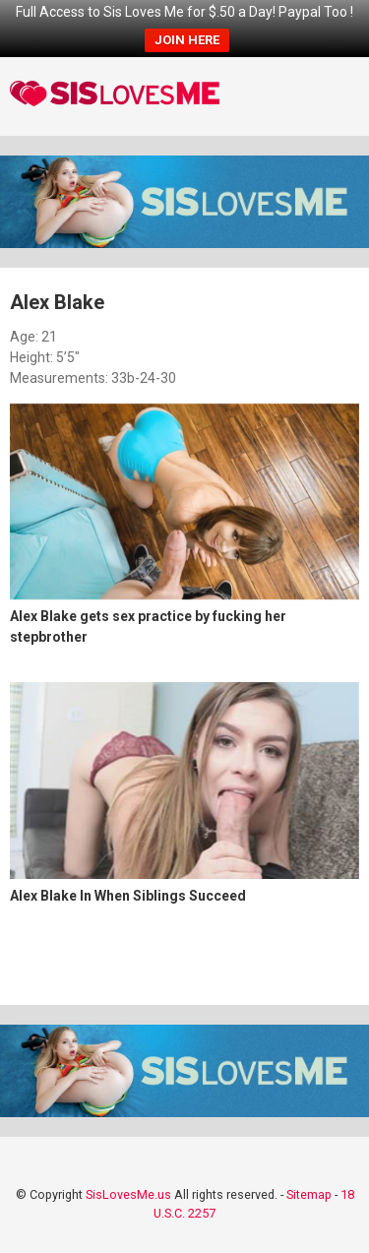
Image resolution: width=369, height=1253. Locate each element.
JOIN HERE (186, 39)
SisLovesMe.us (128, 1194)
